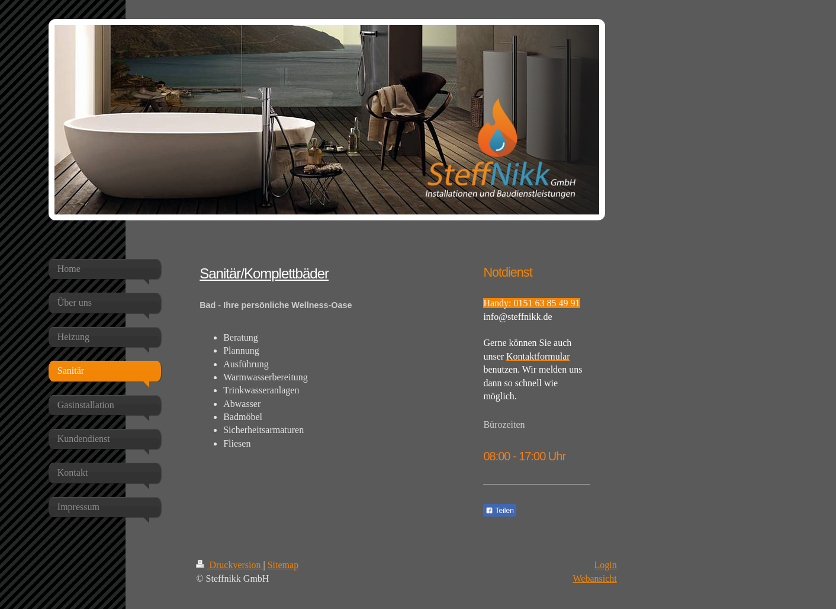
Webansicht (595, 578)
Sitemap (283, 565)
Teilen (499, 511)
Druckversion (229, 565)
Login (605, 565)
